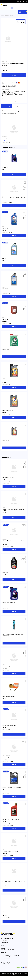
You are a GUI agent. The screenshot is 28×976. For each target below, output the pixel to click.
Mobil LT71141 (5, 288)
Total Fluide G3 (5, 440)
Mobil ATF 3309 (5, 228)
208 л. (24, 189)
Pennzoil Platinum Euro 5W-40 (9, 725)
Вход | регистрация (21, 1)
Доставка (3, 948)
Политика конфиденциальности (7, 949)
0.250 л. (23, 557)
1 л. (25, 152)
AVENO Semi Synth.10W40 (9, 666)
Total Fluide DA (5, 380)
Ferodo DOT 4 (6, 572)
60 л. (25, 187)
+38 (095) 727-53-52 (6, 958)
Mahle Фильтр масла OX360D (9, 696)
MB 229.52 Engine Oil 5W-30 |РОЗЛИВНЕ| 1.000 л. (14, 882)
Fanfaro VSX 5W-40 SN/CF (9, 477)
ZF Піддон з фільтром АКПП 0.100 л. (11, 851)
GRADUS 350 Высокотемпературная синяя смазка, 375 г (13, 635)
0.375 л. (23, 619)
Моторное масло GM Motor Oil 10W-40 (12, 787)
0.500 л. (23, 559)
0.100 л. (23, 741)
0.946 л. (24, 212)
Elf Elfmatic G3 (5, 167)
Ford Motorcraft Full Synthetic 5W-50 (11, 819)
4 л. (24, 464)
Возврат (2, 951)
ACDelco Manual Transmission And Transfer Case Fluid (14, 541)
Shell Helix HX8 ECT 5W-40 (9, 913)
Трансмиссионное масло (10, 15)
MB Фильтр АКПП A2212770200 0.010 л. (11, 138)
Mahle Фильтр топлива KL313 (9, 757)
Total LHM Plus (5, 349)
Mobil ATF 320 (5, 258)
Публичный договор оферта (7, 946)
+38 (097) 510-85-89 (7, 960)
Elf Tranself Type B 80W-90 (9, 602)
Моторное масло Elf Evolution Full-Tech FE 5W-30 (13, 197)
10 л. (24, 655)
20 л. (25, 217)
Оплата (2, 945)
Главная (2, 15)
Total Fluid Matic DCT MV (7, 410)
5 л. (25, 184)
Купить (14, 75)
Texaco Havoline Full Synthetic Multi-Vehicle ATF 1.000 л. (14, 510)
